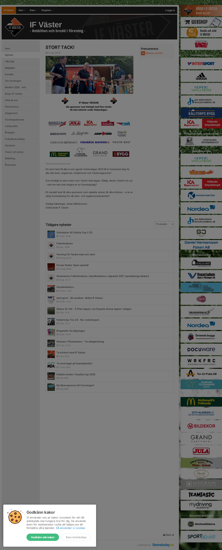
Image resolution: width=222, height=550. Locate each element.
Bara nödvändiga (76, 537)
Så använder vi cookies (70, 528)
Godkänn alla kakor (43, 537)
